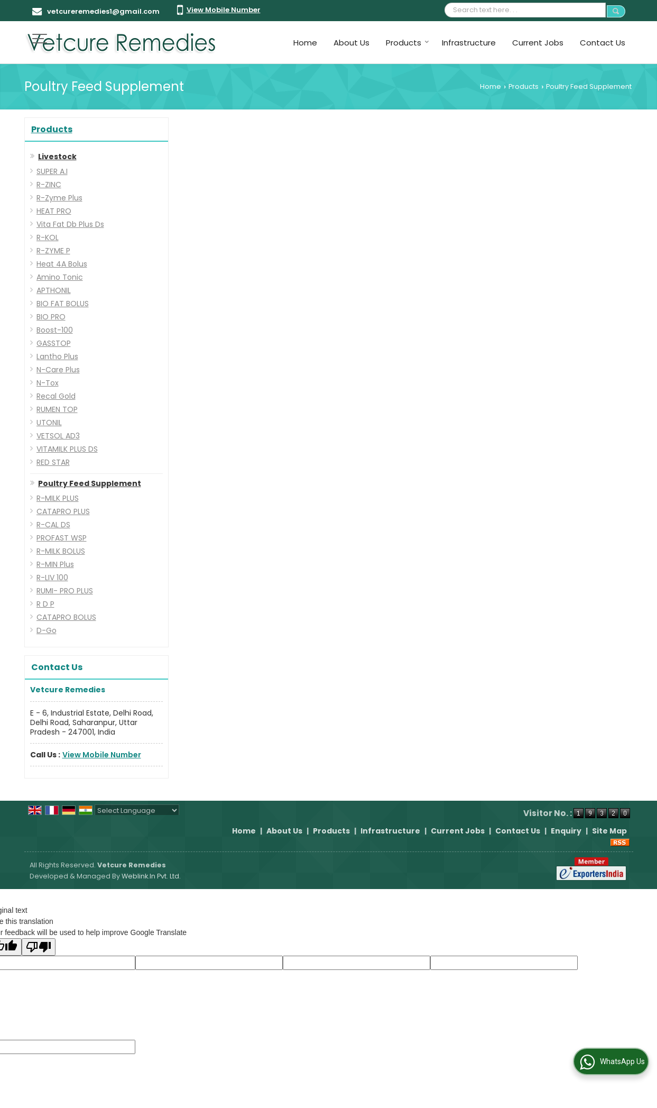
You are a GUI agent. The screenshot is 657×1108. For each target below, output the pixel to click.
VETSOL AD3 (58, 436)
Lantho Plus (57, 356)
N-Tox (47, 383)
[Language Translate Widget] (137, 810)
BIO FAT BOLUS (62, 303)
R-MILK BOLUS (60, 551)
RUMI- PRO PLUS (64, 590)
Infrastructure (469, 42)
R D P (45, 604)
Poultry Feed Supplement (89, 483)
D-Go (46, 630)
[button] (224, 10)
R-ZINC (48, 184)
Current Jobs (537, 42)
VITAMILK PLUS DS (67, 449)
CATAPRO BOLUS (66, 617)
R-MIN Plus (55, 564)
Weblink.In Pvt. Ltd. (151, 876)
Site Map (609, 831)
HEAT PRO (53, 211)
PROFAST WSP (61, 538)
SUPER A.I (52, 171)
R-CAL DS (53, 524)
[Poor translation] (38, 947)
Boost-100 (54, 330)
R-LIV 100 (52, 577)
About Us (351, 42)
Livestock (57, 156)
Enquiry (566, 831)
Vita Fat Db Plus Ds (70, 224)
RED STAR (53, 462)
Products (407, 42)
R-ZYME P (53, 250)
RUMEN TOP (57, 409)
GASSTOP (53, 343)
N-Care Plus (58, 369)
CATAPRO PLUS (63, 511)
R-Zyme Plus (59, 198)
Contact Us (602, 42)
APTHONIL (53, 290)
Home (305, 42)
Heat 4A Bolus (61, 264)
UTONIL (49, 422)
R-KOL (47, 237)
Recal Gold (56, 396)
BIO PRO (51, 317)
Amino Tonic (59, 277)
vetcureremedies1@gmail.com (103, 11)
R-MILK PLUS (57, 498)
